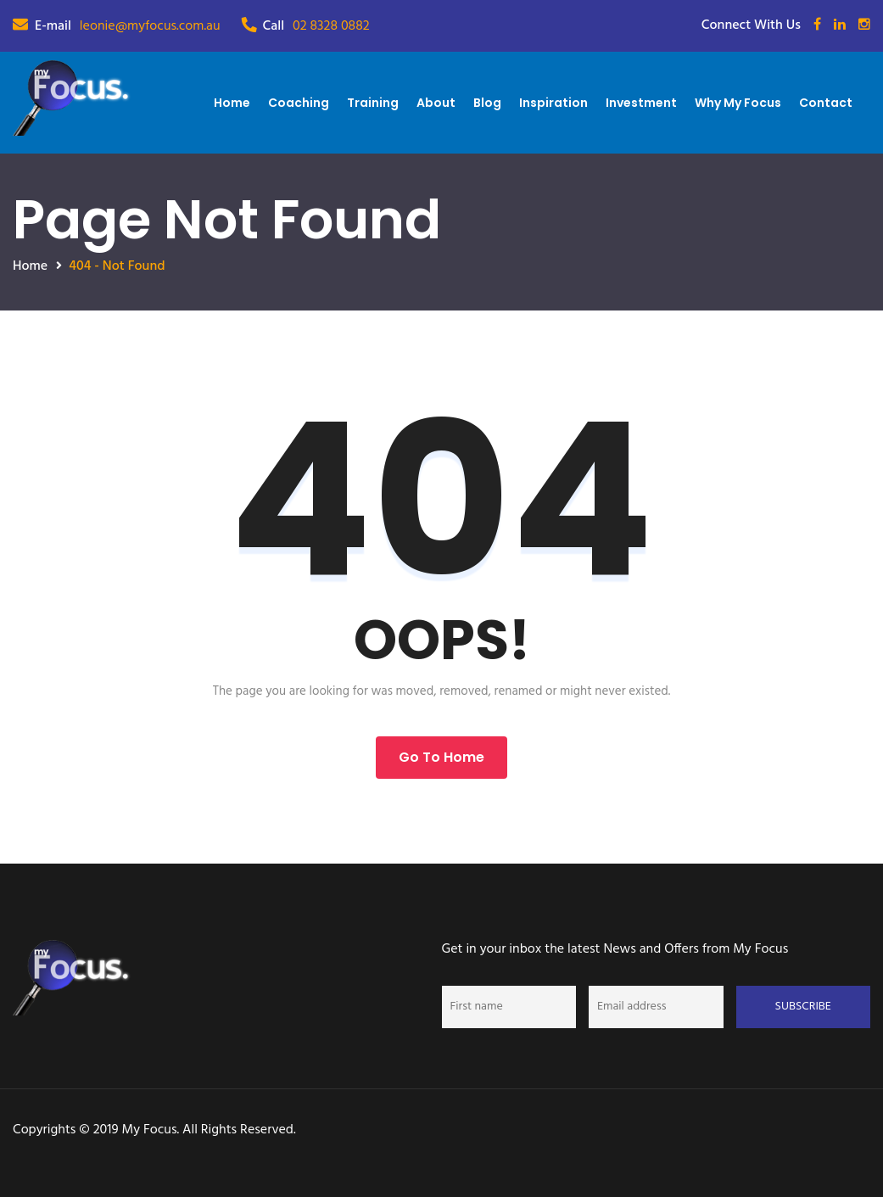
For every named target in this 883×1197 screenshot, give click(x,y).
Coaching (298, 102)
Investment (641, 102)
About (435, 102)
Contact (825, 102)
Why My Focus (738, 102)
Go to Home (441, 757)
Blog (487, 102)
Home (232, 102)
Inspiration (553, 102)
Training (373, 102)
